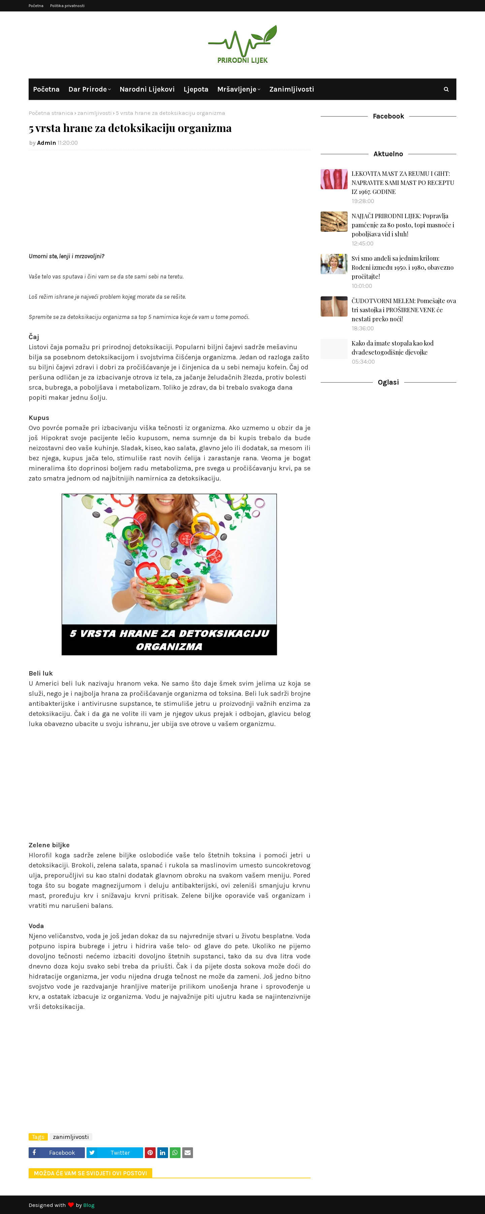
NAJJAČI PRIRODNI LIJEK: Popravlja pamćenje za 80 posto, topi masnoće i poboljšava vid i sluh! (403, 225)
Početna (36, 5)
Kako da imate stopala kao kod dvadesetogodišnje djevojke (393, 347)
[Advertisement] (170, 204)
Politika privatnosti (67, 5)
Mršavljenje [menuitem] (236, 89)
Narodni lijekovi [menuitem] (147, 89)
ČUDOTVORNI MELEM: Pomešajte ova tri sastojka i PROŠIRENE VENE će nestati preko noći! (404, 310)
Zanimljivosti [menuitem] (291, 89)
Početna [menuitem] (46, 89)
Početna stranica (51, 112)
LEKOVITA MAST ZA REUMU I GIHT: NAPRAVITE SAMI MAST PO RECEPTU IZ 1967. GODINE (403, 182)
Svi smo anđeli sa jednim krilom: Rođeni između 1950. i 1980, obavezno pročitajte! (403, 267)
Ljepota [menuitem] (196, 89)
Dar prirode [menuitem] (87, 89)
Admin (46, 142)
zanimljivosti (94, 112)
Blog (89, 1205)
